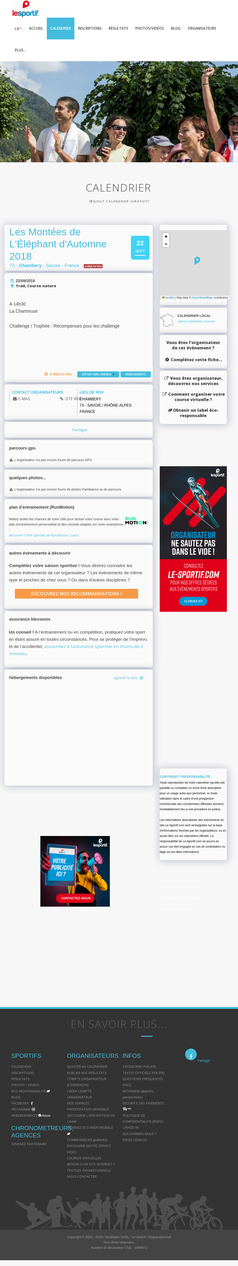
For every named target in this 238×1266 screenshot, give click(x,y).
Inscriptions (92, 28)
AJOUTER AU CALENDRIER (87, 1067)
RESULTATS (20, 1080)
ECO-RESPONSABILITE (28, 1092)
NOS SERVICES (78, 1104)
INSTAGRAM (20, 1110)
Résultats (122, 28)
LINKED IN (131, 1128)
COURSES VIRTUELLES (84, 1159)
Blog (182, 28)
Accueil (36, 28)
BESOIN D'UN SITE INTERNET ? (91, 1165)
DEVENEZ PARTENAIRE (29, 1145)
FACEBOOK (20, 1104)
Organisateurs (30, 51)
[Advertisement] (75, 956)
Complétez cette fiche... (196, 361)
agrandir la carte (129, 679)
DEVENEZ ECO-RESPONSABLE (90, 1128)
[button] (197, 262)
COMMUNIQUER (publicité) (87, 1141)
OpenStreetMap (202, 299)
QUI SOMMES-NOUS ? (139, 1135)
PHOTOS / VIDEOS (25, 1086)
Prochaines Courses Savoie (180, 898)
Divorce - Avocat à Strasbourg (207, 1080)
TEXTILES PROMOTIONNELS (89, 1171)
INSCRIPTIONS (22, 1074)
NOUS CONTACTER (82, 1177)
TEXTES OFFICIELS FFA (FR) (144, 1074)
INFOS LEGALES (135, 1141)
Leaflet (168, 299)
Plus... (58, 51)
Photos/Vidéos (155, 28)
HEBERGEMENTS (24, 1116)
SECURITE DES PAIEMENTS (143, 1104)
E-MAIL (24, 399)
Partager (80, 431)
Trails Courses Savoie (176, 909)
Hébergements (135, 375)
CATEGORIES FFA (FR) (139, 1067)
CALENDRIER (21, 1067)
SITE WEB (73, 399)
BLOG (15, 1098)
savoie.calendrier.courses (196, 322)
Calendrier (61, 28)
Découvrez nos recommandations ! (76, 595)
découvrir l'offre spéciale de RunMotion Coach (43, 536)
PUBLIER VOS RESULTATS (87, 1074)
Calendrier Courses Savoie (179, 888)
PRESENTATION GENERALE (88, 1110)
